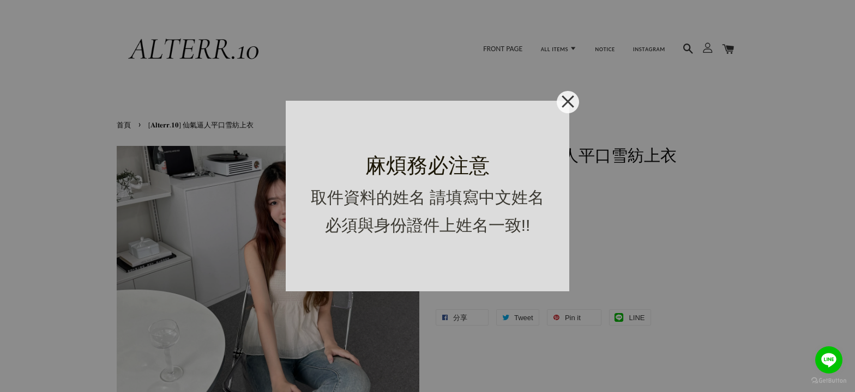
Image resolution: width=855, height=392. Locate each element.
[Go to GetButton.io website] (828, 380)
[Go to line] (828, 359)
